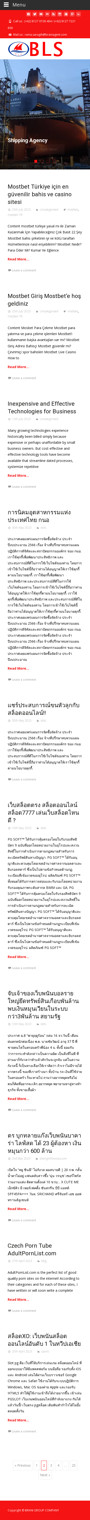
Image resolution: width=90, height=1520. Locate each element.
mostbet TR (15, 215)
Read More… (18, 259)
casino (45, 1351)
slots (43, 528)
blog (44, 1261)
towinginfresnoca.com (53, 1158)
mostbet (72, 210)
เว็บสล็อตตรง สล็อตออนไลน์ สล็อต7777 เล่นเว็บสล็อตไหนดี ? (43, 813)
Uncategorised (49, 210)
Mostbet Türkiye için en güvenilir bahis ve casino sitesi (40, 194)
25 (74, 1465)
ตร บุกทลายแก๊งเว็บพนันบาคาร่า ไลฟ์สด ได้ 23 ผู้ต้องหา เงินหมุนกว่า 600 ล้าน (44, 1143)
